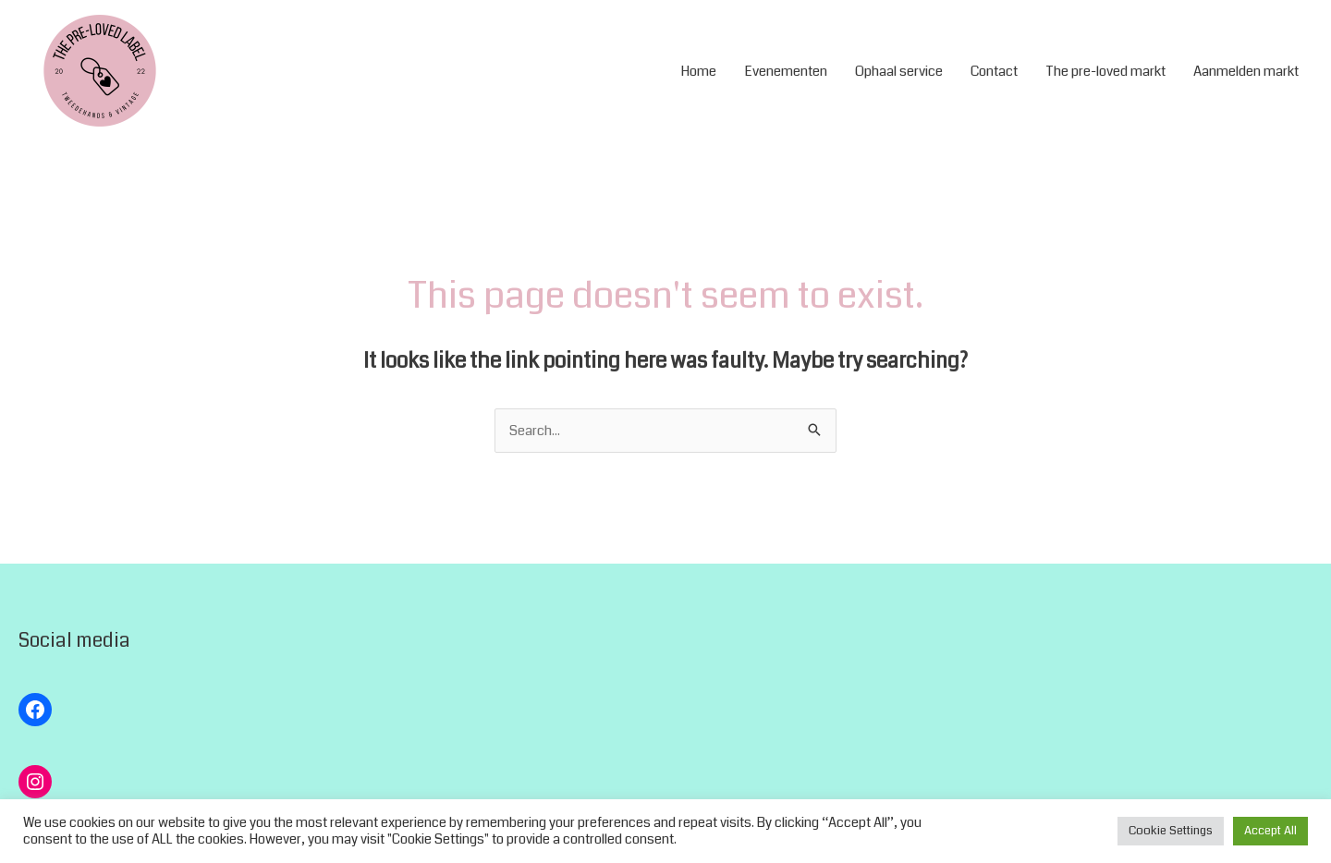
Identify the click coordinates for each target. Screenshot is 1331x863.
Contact (994, 71)
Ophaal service (899, 71)
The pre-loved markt (1105, 71)
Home (698, 71)
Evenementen (785, 71)
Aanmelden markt (1246, 71)
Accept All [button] (1270, 830)
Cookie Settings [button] (1171, 830)
